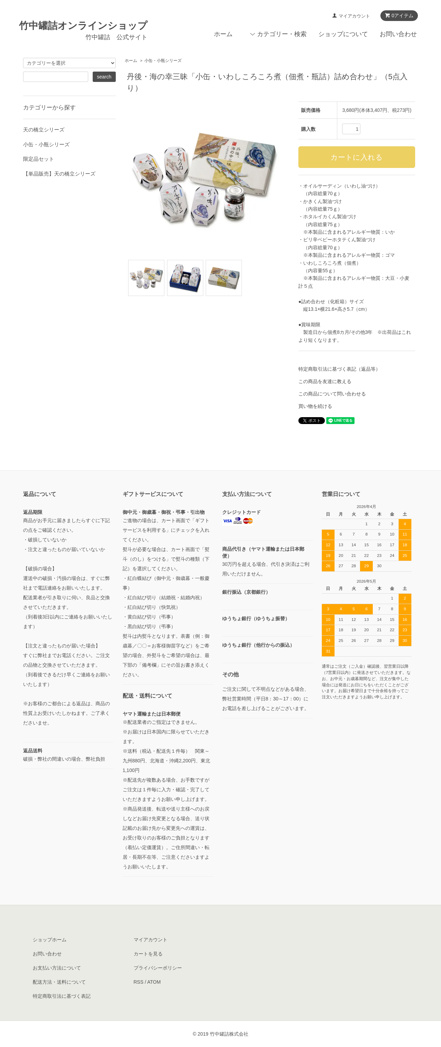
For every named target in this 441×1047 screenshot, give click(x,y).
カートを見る (148, 953)
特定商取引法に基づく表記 (62, 996)
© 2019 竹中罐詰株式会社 (220, 1034)
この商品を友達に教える (324, 381)
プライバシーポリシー (158, 968)
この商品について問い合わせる (332, 393)
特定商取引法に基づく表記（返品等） (339, 369)
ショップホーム (49, 939)
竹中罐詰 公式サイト (116, 37)
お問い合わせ (398, 34)
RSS (139, 982)
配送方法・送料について (59, 982)
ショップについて (343, 34)
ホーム (223, 34)
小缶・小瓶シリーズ (163, 60)
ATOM (154, 982)
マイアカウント (354, 16)
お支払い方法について (57, 968)
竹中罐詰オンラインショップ (83, 25)
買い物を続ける (315, 406)
